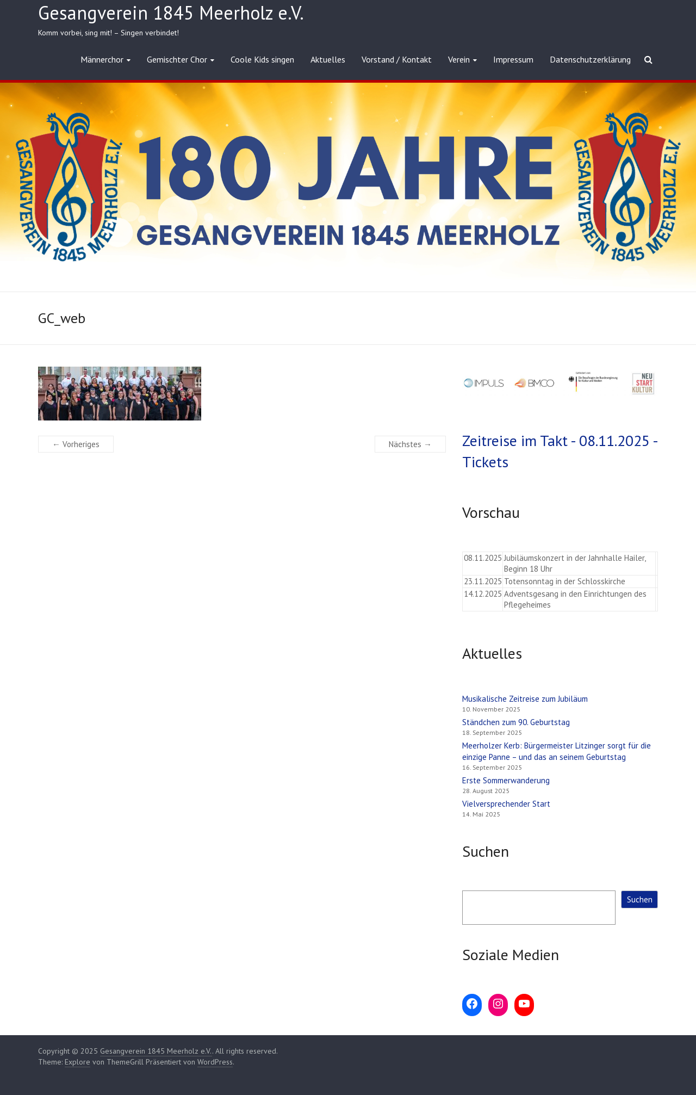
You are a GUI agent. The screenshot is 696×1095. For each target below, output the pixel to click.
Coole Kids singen (262, 59)
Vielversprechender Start (506, 804)
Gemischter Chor (177, 59)
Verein (459, 59)
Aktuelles (327, 59)
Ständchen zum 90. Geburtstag (516, 722)
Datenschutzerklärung (590, 59)
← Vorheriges (76, 444)
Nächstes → (410, 444)
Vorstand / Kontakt (397, 59)
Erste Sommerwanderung (506, 780)
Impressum (513, 59)
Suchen (639, 899)
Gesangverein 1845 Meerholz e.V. (171, 12)
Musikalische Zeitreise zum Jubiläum (525, 699)
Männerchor (101, 59)
